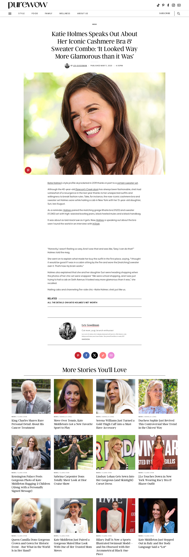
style (21, 14)
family (48, 14)
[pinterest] (28, 170)
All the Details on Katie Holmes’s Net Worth (72, 303)
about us (82, 14)
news (94, 24)
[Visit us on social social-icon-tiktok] (158, 5)
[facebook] (86, 355)
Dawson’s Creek (84, 189)
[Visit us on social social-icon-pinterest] (163, 5)
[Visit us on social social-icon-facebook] (168, 5)
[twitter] (94, 355)
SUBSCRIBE (164, 13)
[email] (111, 355)
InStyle (96, 224)
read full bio (86, 339)
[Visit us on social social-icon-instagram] (173, 5)
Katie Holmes (54, 183)
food (35, 14)
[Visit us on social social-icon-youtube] (179, 5)
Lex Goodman (80, 66)
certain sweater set (127, 183)
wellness (64, 14)
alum (95, 189)
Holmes (67, 210)
